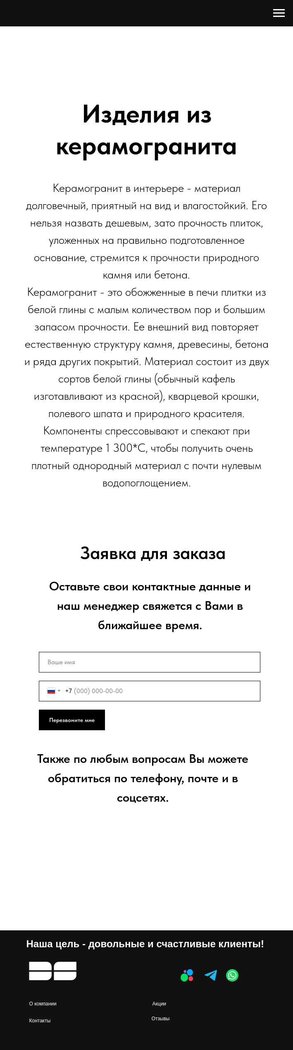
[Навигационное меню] (279, 13)
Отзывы (161, 1019)
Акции (159, 1004)
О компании (43, 1004)
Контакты (40, 1021)
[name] (149, 662)
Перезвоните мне (72, 720)
